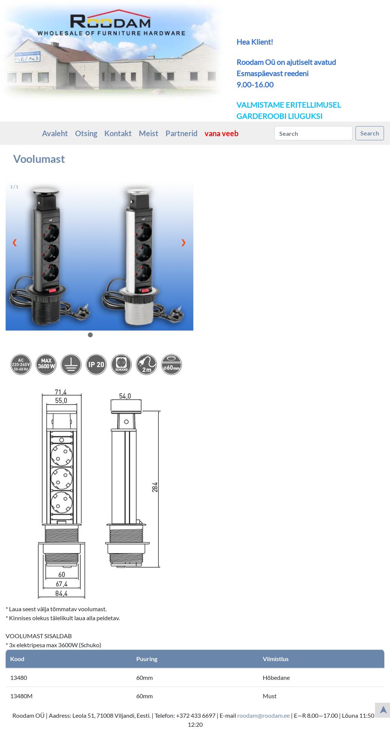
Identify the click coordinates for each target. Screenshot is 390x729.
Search (369, 133)
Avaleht (55, 133)
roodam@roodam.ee (263, 715)
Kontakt (118, 133)
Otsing (86, 133)
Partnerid (181, 133)
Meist (148, 133)
